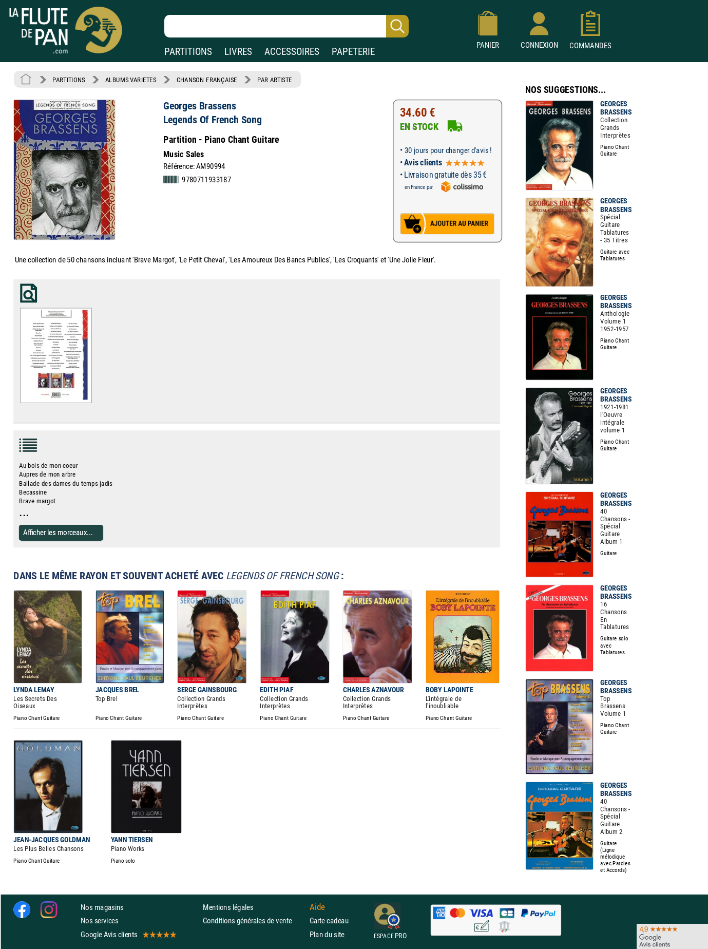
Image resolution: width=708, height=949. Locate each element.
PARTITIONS (188, 52)
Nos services (99, 920)
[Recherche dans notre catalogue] (286, 26)
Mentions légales (228, 907)
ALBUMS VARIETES (130, 79)
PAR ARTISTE (274, 79)
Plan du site (327, 933)
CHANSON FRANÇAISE (207, 79)
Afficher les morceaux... (58, 532)
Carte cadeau (329, 920)
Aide (317, 907)
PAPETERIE (353, 52)
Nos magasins (102, 907)
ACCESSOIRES (291, 52)
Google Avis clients (128, 933)
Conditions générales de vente (254, 920)
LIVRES (238, 52)
